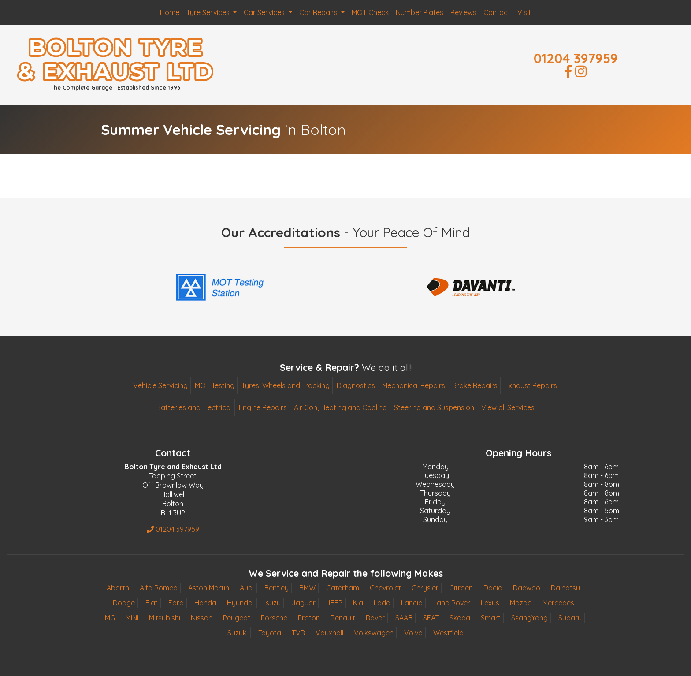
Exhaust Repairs (531, 385)
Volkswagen (374, 632)
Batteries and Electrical (194, 407)
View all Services (508, 407)
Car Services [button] (265, 12)
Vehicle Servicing (160, 385)
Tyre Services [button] (208, 12)
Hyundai (240, 602)
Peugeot (236, 617)
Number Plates (419, 12)
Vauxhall (329, 632)
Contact (496, 12)
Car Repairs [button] (319, 12)
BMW (307, 587)
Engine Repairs (263, 407)
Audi (247, 587)
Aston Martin (208, 587)
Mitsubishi (164, 617)
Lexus (490, 602)
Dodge (124, 602)
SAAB (403, 617)
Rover (375, 617)
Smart (491, 617)
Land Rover (451, 602)
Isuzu (272, 602)
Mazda (521, 602)
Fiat (151, 602)
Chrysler (425, 587)
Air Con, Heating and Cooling (340, 407)
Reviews (463, 12)
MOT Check (370, 12)
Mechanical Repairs (413, 385)
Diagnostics (356, 385)
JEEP (334, 602)
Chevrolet (385, 587)
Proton (309, 617)
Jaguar (303, 602)
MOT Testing (214, 385)
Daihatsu (565, 587)
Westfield (448, 632)
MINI (132, 617)
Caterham (342, 587)
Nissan (201, 617)
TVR (298, 632)
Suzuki (237, 632)
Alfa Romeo (159, 587)
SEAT (431, 617)
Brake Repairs (475, 385)
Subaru (570, 617)
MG (110, 617)
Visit (524, 12)
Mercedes (558, 602)
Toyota (269, 632)
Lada (382, 602)
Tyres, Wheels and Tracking (285, 385)
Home (169, 12)
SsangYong (529, 617)
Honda (205, 602)
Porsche (274, 617)
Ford (176, 602)
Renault (343, 617)
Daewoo (526, 587)
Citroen (461, 587)
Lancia (412, 602)
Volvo (413, 632)
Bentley (276, 587)
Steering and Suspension (434, 407)
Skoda (460, 617)
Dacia (492, 587)
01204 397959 (576, 58)
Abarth (118, 587)
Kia (358, 602)
